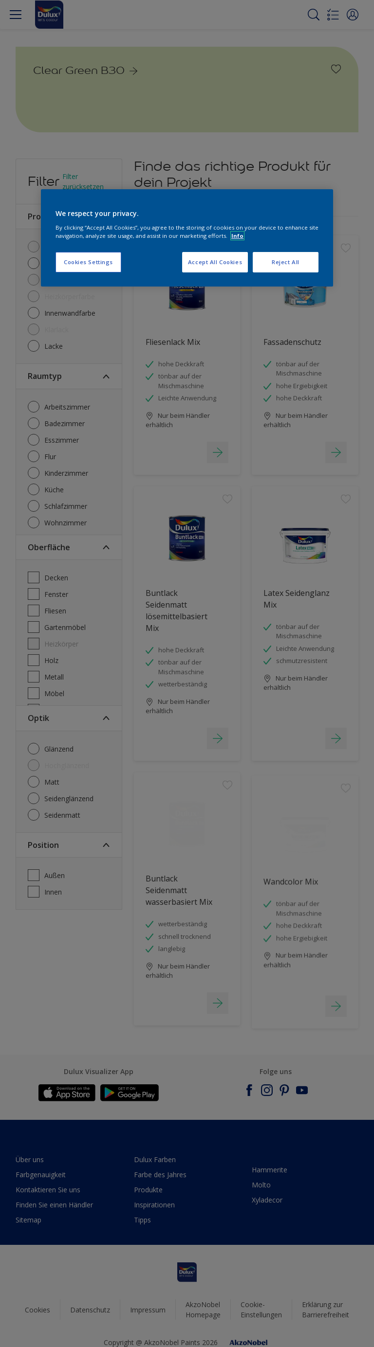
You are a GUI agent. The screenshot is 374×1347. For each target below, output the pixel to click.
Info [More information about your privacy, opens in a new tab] (237, 235)
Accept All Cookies (215, 262)
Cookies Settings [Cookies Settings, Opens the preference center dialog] (88, 262)
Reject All (285, 262)
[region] (187, 238)
